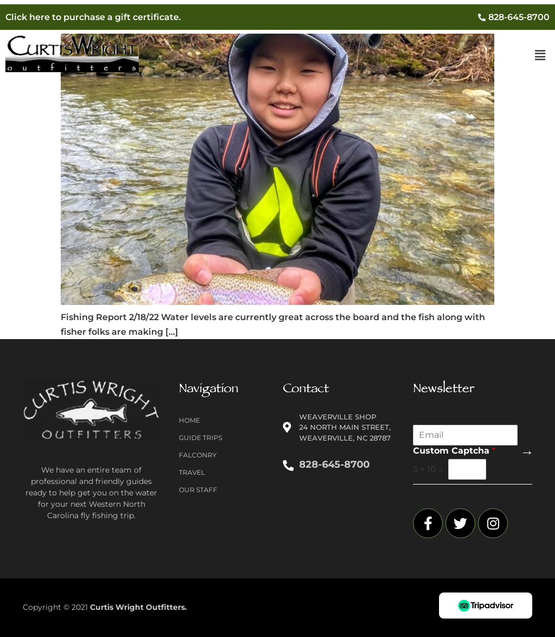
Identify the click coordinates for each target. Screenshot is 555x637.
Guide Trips (200, 438)
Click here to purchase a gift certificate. (93, 17)
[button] (540, 56)
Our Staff (198, 490)
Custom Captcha (454, 450)
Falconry (198, 455)
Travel (192, 472)
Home (189, 420)
